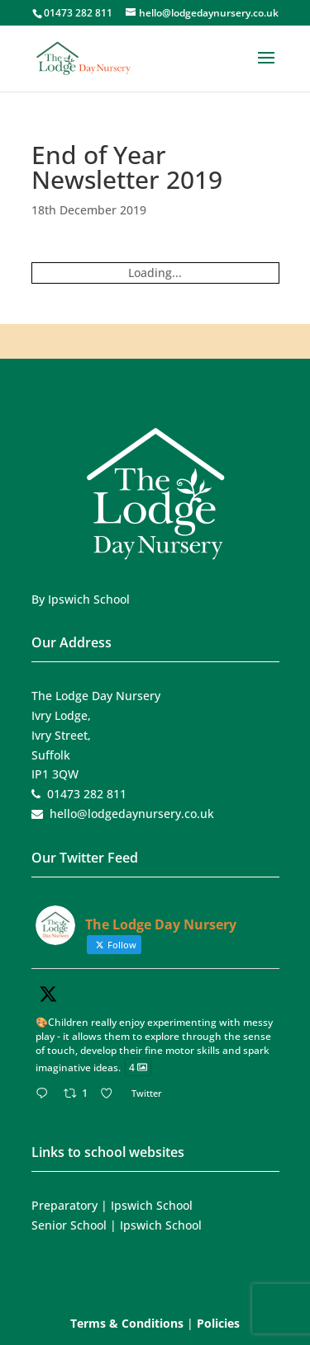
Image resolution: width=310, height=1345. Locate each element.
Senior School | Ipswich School (116, 1225)
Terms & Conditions (127, 1323)
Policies (218, 1323)
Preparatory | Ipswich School (112, 1205)
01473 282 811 (78, 13)
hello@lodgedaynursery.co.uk (132, 813)
